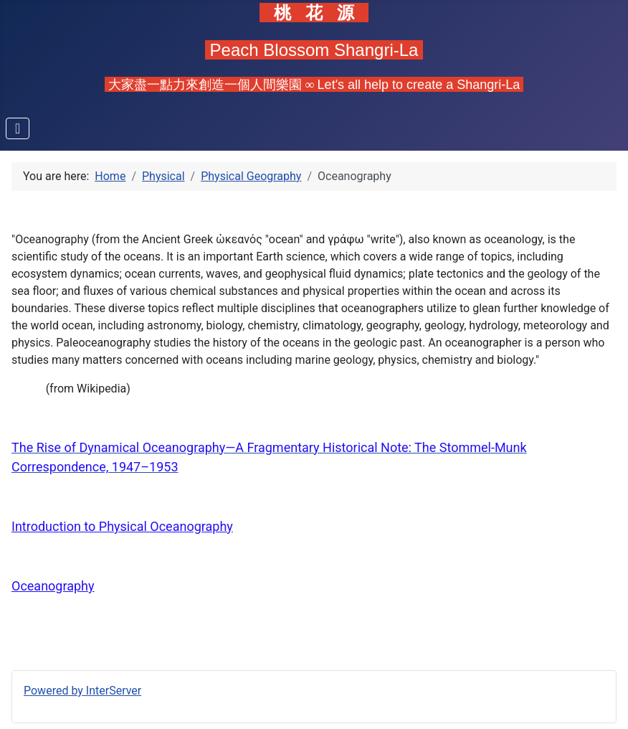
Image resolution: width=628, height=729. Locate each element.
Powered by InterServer (82, 690)
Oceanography (53, 585)
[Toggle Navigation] (17, 128)
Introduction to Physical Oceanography (122, 526)
